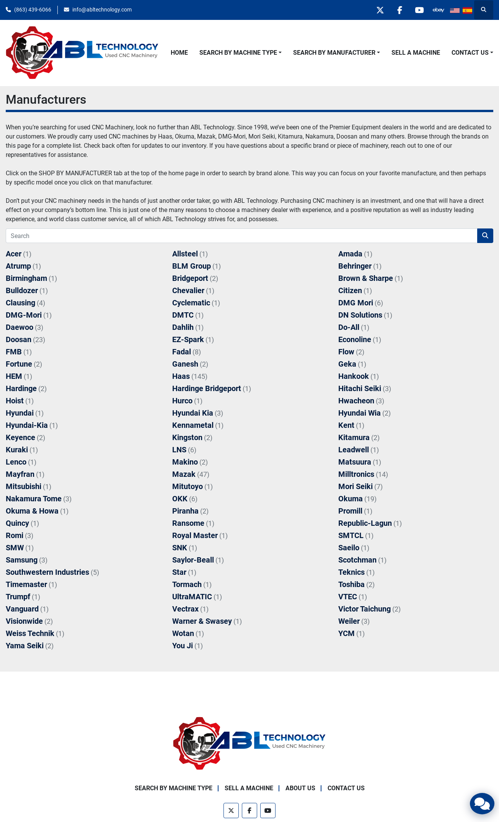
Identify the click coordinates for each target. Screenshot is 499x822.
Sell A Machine (415, 52)
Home (179, 52)
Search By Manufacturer (334, 52)
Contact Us (470, 52)
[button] (240, 52)
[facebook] (399, 10)
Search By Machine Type (238, 52)
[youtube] (419, 10)
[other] (438, 10)
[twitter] (380, 10)
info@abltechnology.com (102, 10)
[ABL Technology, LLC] (249, 743)
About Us (300, 788)
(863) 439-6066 (32, 10)
